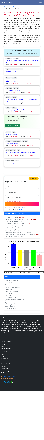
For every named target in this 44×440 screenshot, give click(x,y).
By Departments (6, 373)
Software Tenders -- (14, 217)
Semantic (4, 344)
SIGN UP (22, 204)
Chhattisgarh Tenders (12, 304)
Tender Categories (24, 7)
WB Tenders (9, 289)
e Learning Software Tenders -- (17, 224)
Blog (2, 354)
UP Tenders (9, 293)
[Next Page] (24, 170)
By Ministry (4, 369)
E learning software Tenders (14, 222)
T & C (22, 207)
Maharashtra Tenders (12, 287)
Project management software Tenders (18, 232)
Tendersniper (6, 2)
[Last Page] (28, 170)
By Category (5, 371)
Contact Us (4, 356)
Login (20, 209)
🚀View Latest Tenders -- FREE (22, 52)
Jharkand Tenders (11, 302)
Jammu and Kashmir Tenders (15, 300)
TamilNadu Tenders (11, 283)
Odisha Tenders (10, 308)
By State (3, 367)
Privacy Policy (5, 359)
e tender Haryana (11, 298)
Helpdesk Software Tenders (14, 228)
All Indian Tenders (10, 7)
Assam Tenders (10, 306)
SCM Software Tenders (12, 230)
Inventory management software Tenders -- (22, 234)
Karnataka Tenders (11, 281)
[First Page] (16, 170)
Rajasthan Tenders (11, 291)
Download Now (13, 125)
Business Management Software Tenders (18, 226)
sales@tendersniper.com (11, 376)
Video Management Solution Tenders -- (20, 219)
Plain (2, 346)
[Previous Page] (20, 170)
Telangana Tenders (11, 285)
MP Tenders (9, 295)
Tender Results (6, 348)
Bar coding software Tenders (14, 236)
